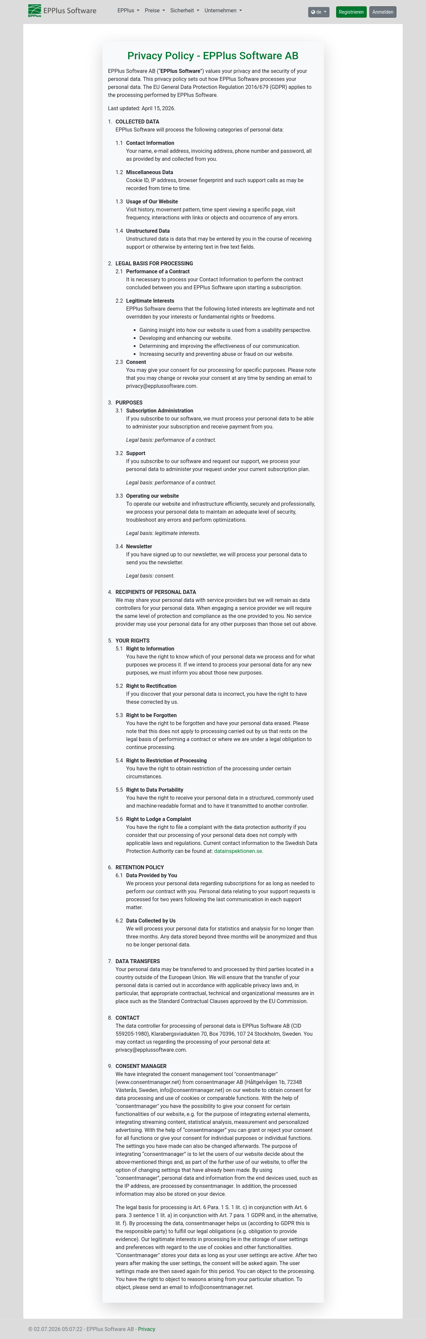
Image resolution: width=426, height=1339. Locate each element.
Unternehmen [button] (221, 10)
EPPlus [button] (126, 10)
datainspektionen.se (238, 851)
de (316, 12)
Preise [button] (153, 10)
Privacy (146, 1329)
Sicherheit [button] (182, 10)
